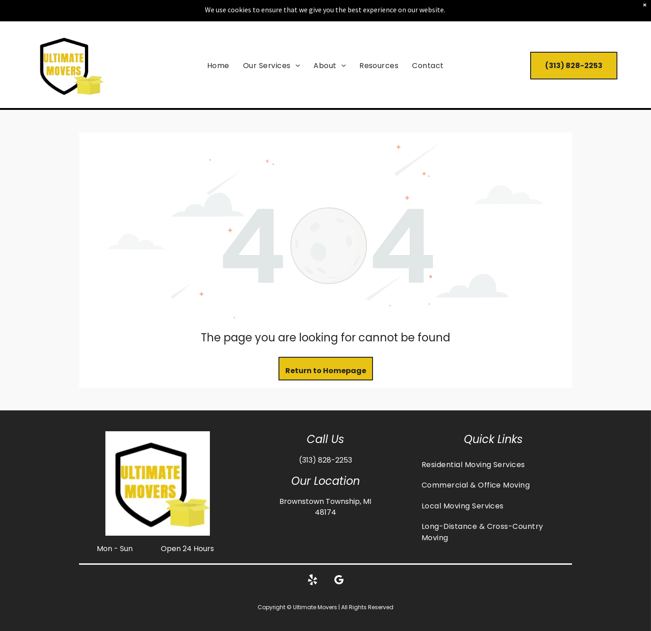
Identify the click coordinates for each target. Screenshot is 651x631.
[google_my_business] (339, 581)
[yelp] (312, 581)
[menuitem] (218, 65)
